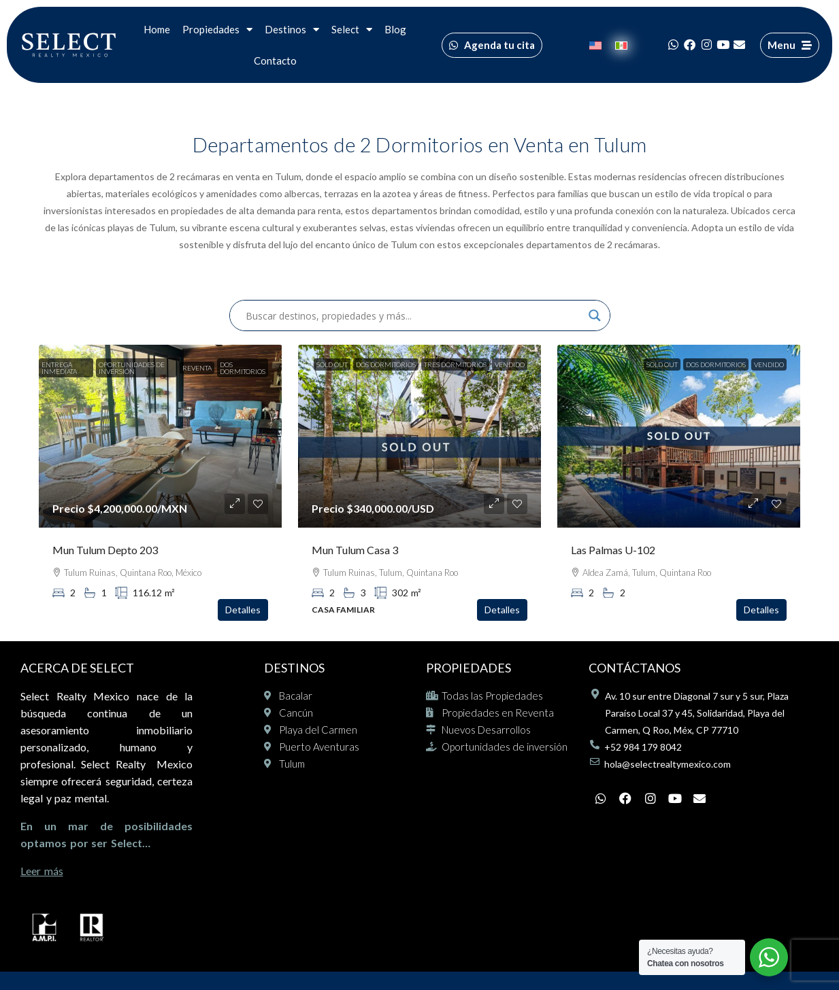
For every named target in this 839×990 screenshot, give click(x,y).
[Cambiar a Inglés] (595, 45)
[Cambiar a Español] (621, 45)
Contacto (275, 60)
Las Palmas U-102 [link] (613, 549)
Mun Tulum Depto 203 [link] (105, 549)
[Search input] (414, 315)
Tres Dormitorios (455, 364)
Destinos (292, 29)
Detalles (243, 609)
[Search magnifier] (594, 315)
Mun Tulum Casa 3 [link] (355, 549)
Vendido (510, 364)
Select (351, 29)
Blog (395, 29)
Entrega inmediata (59, 367)
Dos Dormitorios (242, 367)
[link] (160, 436)
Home (157, 29)
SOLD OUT (332, 364)
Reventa (197, 368)
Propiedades (217, 29)
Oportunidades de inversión (132, 367)
